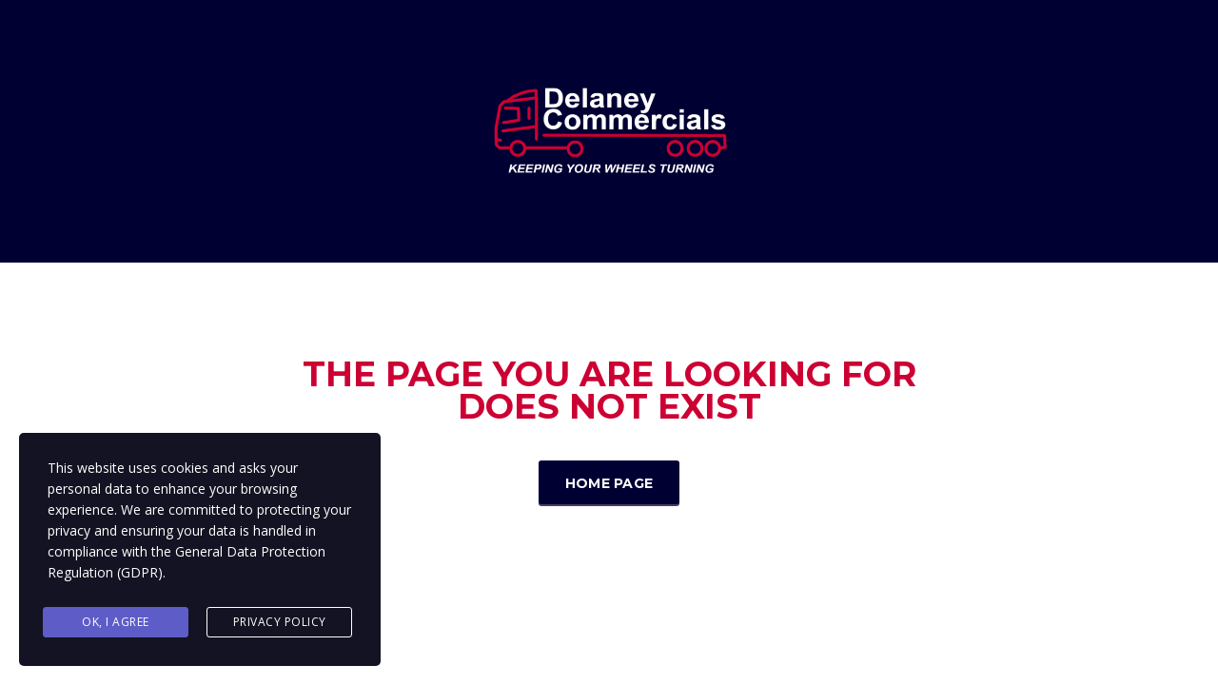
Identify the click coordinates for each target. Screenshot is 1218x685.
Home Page (609, 483)
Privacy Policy (279, 622)
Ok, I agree (115, 622)
